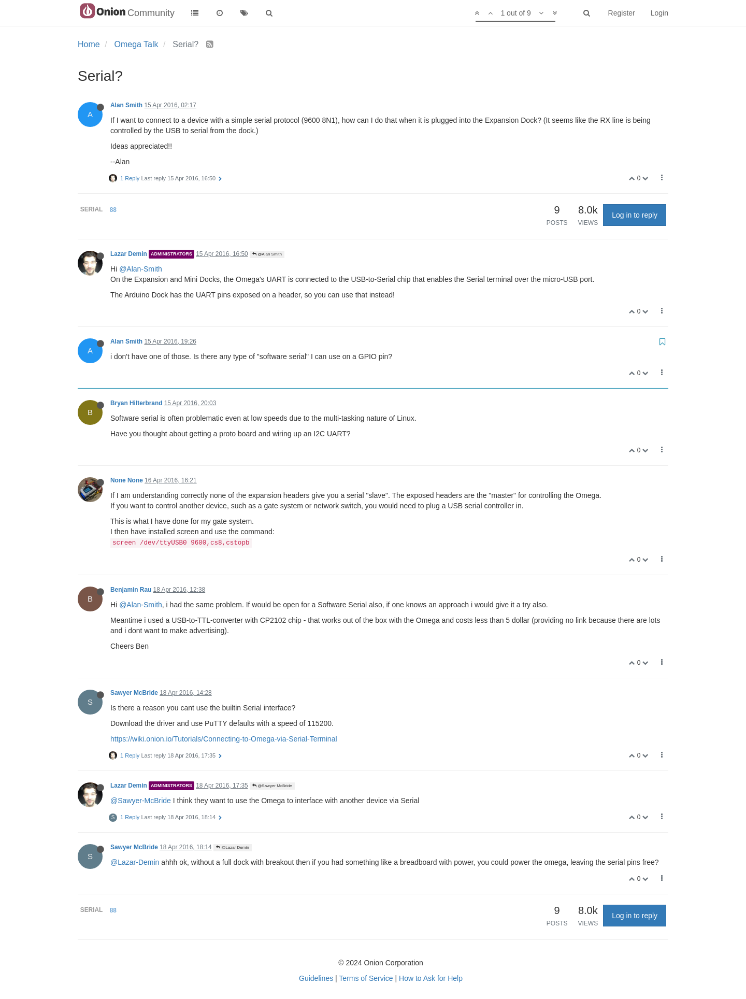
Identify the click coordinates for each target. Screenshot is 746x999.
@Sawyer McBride (272, 785)
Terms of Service (366, 978)
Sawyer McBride (134, 692)
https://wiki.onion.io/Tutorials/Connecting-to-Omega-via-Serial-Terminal (223, 739)
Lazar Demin (128, 254)
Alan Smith (126, 105)
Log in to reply (634, 215)
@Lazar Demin (232, 847)
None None (126, 480)
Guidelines (316, 978)
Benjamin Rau (130, 589)
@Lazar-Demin (134, 862)
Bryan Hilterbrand (136, 403)
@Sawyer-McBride (140, 800)
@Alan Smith (267, 254)
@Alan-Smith (140, 269)
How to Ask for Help (431, 978)
